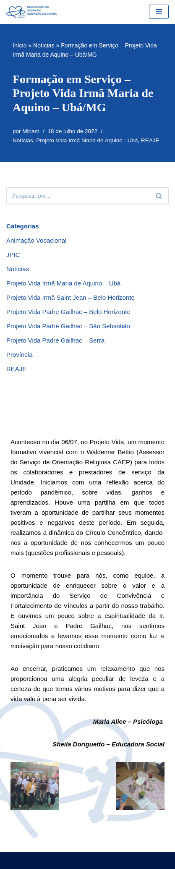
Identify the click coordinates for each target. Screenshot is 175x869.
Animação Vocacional (36, 240)
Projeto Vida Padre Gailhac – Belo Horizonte (68, 311)
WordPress (109, 860)
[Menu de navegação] (159, 12)
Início (19, 45)
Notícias (44, 45)
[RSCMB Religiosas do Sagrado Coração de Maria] (31, 12)
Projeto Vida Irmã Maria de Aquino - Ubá (87, 140)
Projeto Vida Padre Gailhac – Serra (55, 340)
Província (19, 354)
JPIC (13, 254)
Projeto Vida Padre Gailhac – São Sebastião (68, 326)
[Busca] (78, 195)
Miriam (30, 131)
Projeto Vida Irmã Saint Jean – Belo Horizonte (70, 297)
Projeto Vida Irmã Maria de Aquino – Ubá (63, 283)
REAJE (150, 140)
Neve (58, 860)
